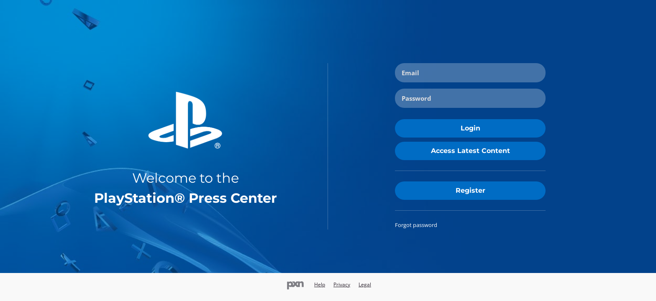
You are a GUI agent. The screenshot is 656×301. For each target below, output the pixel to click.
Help (319, 284)
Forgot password (416, 225)
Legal (365, 284)
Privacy (341, 284)
